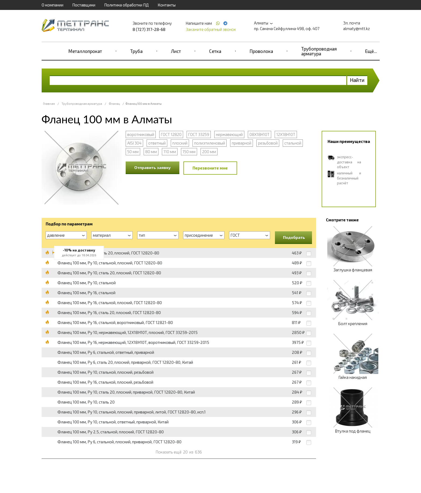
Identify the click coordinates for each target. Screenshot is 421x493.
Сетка (215, 51)
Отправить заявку (152, 167)
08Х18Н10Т (259, 134)
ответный (157, 143)
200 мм (209, 151)
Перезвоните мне (210, 167)
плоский (179, 143)
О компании (52, 4)
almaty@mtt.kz (356, 28)
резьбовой (268, 143)
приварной (241, 143)
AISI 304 (134, 143)
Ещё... (371, 51)
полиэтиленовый (209, 143)
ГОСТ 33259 (198, 134)
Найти (357, 80)
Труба (136, 51)
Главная (49, 103)
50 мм (133, 151)
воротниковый (140, 134)
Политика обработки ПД (126, 4)
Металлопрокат (85, 51)
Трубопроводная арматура (319, 51)
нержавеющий (229, 134)
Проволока (261, 51)
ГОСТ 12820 (171, 134)
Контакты (167, 4)
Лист (176, 51)
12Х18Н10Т (285, 134)
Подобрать (294, 237)
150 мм (189, 151)
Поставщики (83, 4)
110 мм (170, 151)
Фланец (114, 103)
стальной (292, 143)
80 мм (151, 151)
